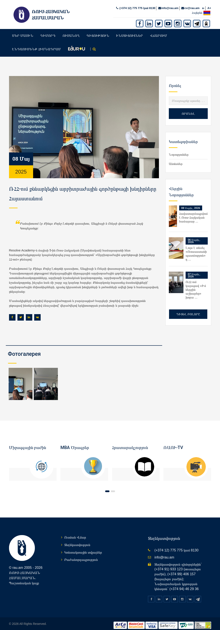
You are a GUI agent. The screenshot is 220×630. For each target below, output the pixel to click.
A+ (209, 4)
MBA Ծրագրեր (74, 443)
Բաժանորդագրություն (81, 556)
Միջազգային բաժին (27, 443)
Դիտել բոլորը (188, 310)
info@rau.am (170, 4)
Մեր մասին (22, 32)
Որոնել (188, 110)
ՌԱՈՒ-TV (173, 443)
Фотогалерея (24, 350)
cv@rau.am (192, 4)
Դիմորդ (48, 32)
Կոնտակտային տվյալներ (83, 549)
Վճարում (158, 32)
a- (203, 4)
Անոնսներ (176, 160)
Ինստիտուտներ (129, 32)
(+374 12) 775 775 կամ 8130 (137, 4)
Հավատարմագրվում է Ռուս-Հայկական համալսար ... (193, 214)
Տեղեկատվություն (77, 541)
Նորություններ (179, 151)
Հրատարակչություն (130, 443)
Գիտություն (98, 32)
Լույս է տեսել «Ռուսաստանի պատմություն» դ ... (196, 249)
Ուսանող (71, 32)
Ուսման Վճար (75, 534)
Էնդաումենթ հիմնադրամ (36, 45)
